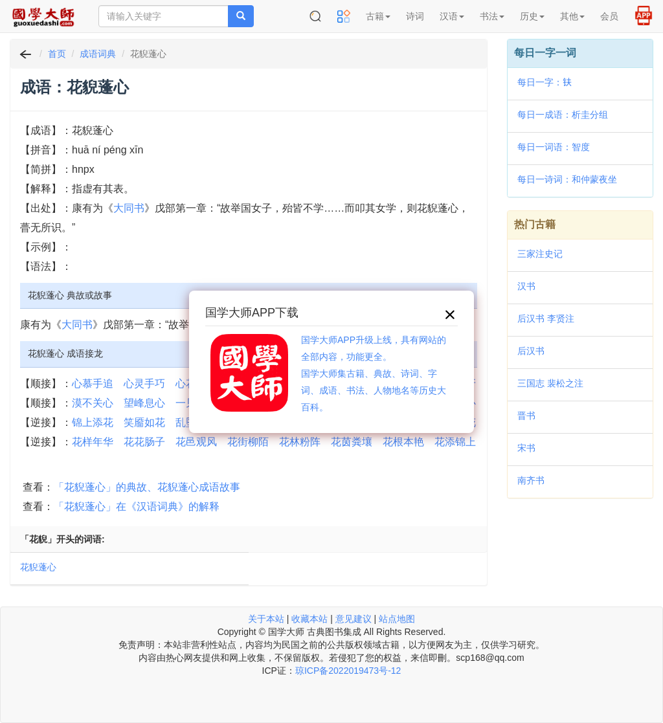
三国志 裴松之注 (550, 383)
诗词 (415, 16)
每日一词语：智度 (553, 147)
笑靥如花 (144, 422)
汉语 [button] (452, 16)
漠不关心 (92, 402)
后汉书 (531, 351)
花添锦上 (455, 441)
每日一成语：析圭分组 (562, 114)
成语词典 (98, 54)
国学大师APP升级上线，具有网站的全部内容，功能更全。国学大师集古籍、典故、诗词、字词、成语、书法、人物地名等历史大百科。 (373, 373)
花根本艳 (403, 441)
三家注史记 (540, 254)
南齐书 (531, 480)
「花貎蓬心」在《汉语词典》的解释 (136, 506)
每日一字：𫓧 (544, 82)
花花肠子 (144, 441)
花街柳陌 (248, 441)
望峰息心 (144, 402)
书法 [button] (492, 16)
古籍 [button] (378, 16)
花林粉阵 (299, 441)
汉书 (526, 286)
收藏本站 (309, 619)
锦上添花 (92, 422)
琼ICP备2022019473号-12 (348, 670)
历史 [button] (532, 16)
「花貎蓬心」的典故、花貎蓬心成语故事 (147, 487)
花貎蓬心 (38, 567)
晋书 (526, 415)
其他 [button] (572, 16)
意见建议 (353, 619)
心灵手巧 (144, 383)
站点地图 (397, 619)
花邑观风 (196, 441)
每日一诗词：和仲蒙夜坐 (567, 179)
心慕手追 (92, 383)
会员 (609, 16)
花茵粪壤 (351, 441)
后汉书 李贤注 (545, 318)
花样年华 (92, 441)
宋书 (526, 448)
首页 (57, 54)
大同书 (128, 208)
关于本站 (266, 619)
